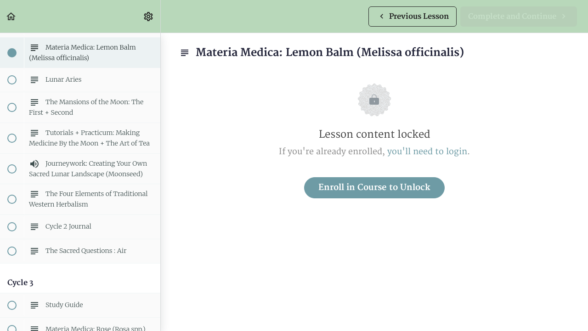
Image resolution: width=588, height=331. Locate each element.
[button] (11, 16)
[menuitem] (148, 16)
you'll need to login (427, 151)
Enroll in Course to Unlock (374, 187)
